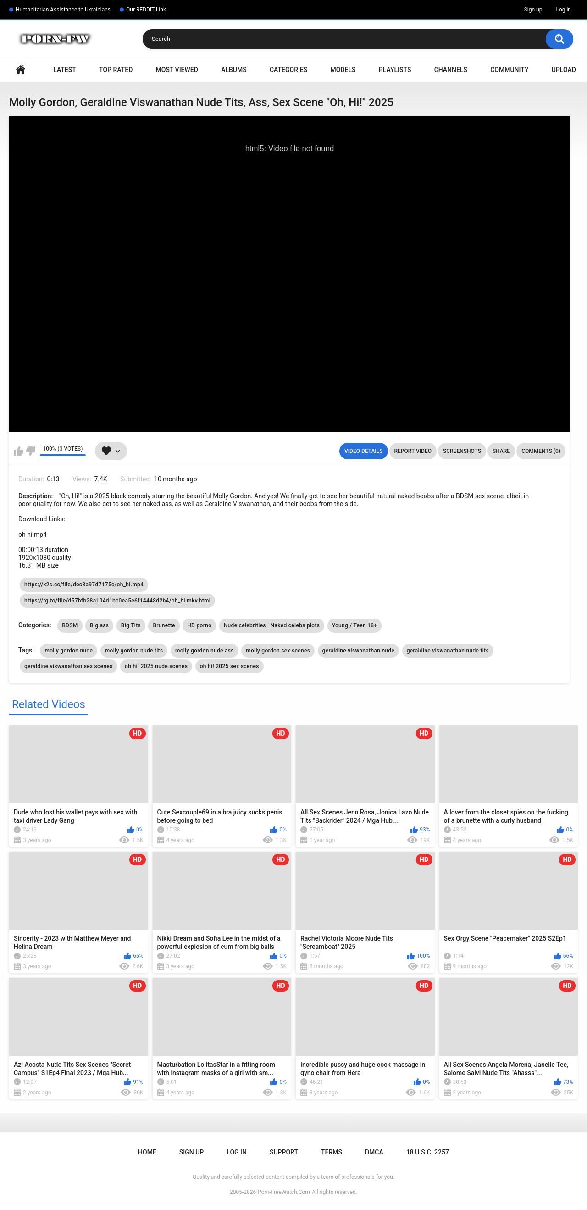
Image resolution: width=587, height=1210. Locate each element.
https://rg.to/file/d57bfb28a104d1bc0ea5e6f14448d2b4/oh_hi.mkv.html (117, 600)
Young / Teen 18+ (354, 625)
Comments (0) (540, 451)
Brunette (164, 625)
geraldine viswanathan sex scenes (68, 666)
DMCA (374, 1152)
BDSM (70, 625)
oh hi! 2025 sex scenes (229, 666)
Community (509, 69)
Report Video (413, 451)
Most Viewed (177, 69)
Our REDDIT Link (146, 9)
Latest (64, 69)
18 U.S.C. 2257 (427, 1152)
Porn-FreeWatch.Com (284, 1192)
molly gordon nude (68, 650)
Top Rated (116, 69)
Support (284, 1152)
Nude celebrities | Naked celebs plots (272, 625)
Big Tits (131, 625)
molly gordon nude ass (204, 650)
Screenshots (462, 451)
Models (343, 69)
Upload (564, 69)
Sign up (533, 9)
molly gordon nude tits (134, 650)
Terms (331, 1152)
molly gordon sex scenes (278, 650)
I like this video (18, 451)
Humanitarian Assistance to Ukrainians (63, 9)
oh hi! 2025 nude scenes (156, 666)
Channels (450, 69)
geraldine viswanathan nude (358, 650)
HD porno (199, 625)
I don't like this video (30, 451)
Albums (234, 69)
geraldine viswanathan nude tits (448, 650)
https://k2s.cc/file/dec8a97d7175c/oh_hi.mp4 (84, 584)
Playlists (395, 69)
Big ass (99, 625)
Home (20, 70)
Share (501, 451)
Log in (563, 9)
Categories (288, 69)
